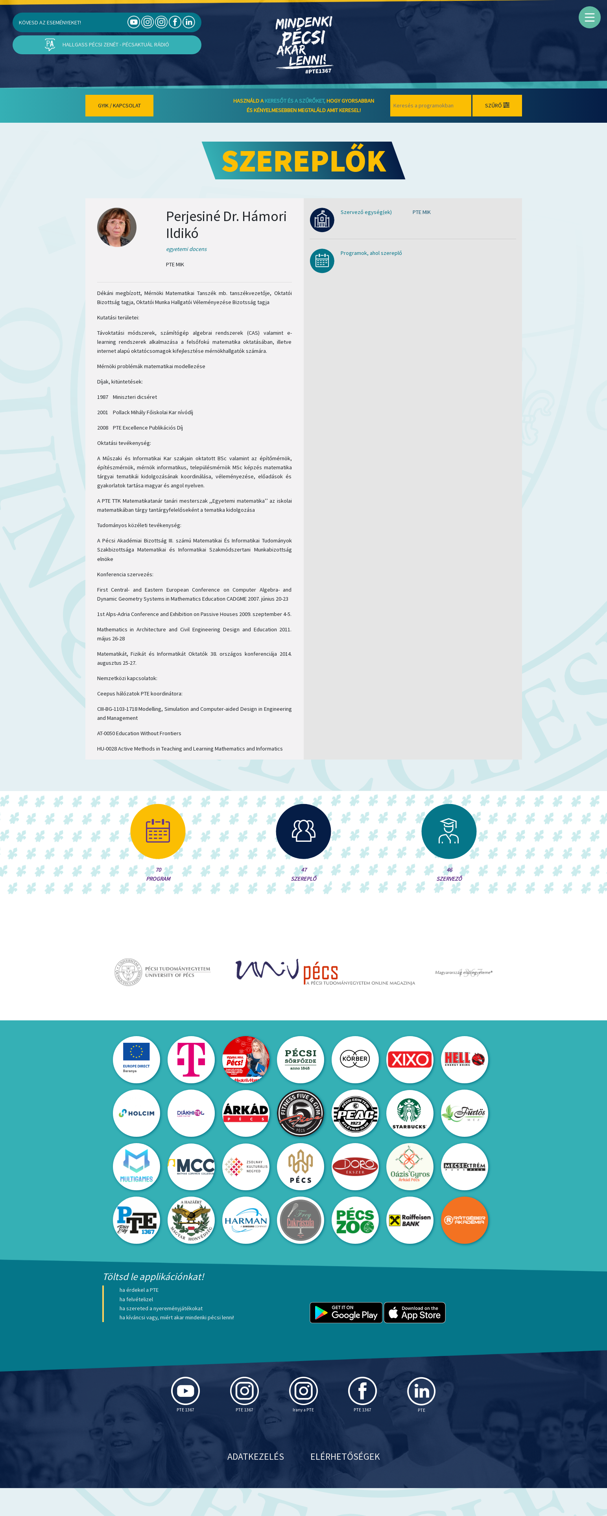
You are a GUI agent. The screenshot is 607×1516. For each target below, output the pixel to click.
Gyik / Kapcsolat (119, 105)
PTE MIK (422, 212)
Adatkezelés (255, 1484)
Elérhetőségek (345, 1484)
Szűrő (497, 105)
